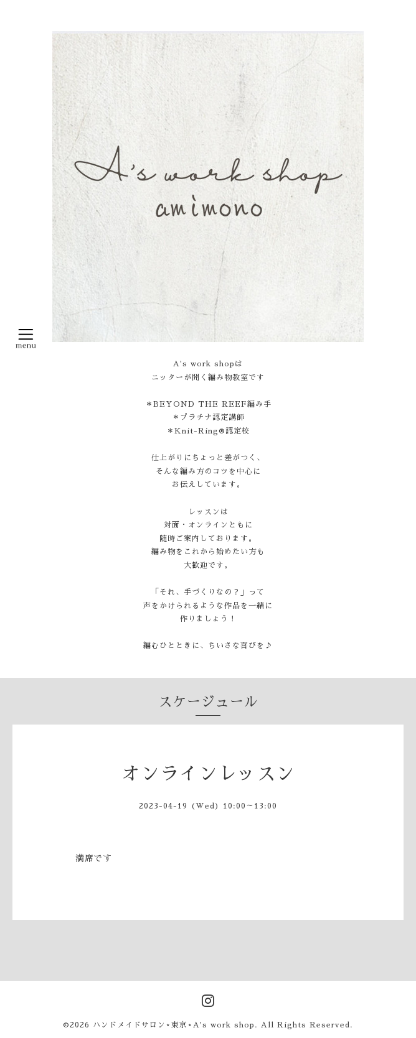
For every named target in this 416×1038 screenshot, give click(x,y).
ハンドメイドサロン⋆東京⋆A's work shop (174, 1025)
